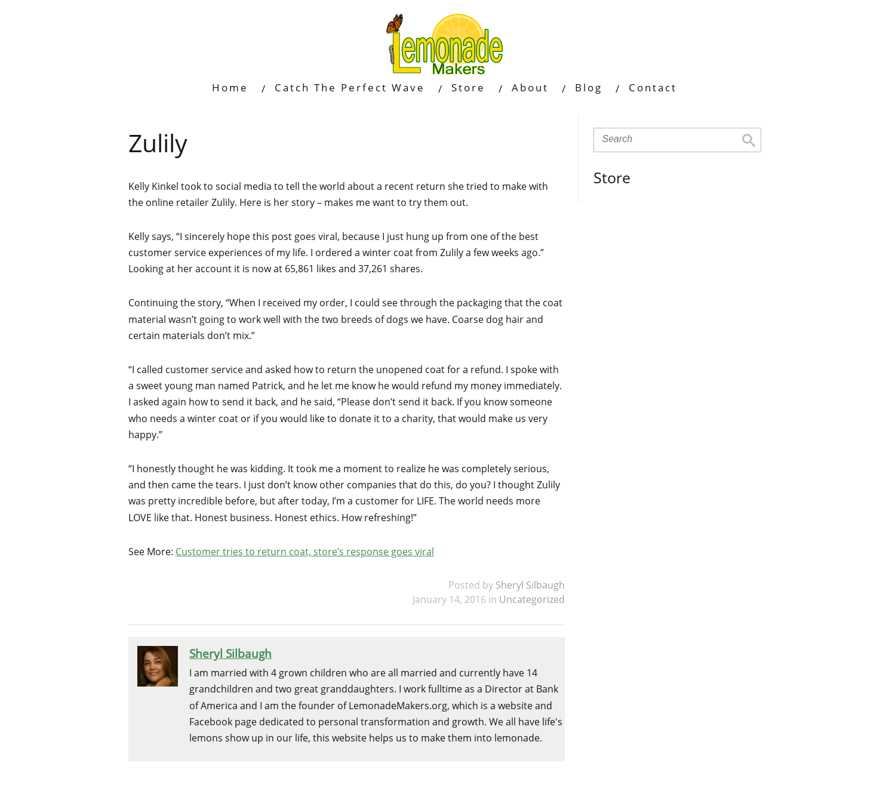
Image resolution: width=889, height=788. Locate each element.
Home (230, 87)
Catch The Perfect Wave (350, 87)
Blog (588, 87)
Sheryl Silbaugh (530, 585)
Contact (653, 87)
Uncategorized (532, 599)
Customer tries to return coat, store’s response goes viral (305, 551)
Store (468, 87)
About (530, 87)
